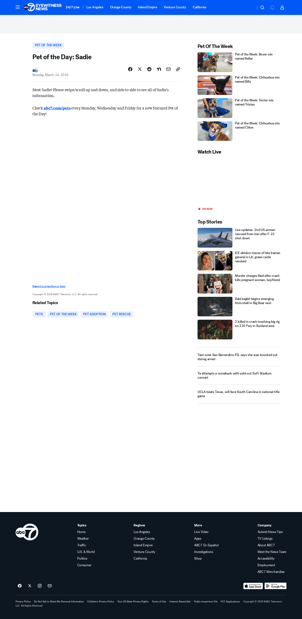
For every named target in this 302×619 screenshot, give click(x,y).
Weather (83, 538)
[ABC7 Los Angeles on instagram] (40, 586)
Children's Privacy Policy (100, 601)
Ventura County (175, 7)
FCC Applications (230, 601)
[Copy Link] (178, 69)
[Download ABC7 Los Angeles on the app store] (253, 586)
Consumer (84, 565)
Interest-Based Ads (180, 601)
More (198, 525)
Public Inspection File (205, 601)
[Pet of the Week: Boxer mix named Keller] (239, 62)
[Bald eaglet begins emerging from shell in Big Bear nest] (239, 307)
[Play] (239, 181)
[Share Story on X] (139, 69)
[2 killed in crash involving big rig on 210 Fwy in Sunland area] (239, 329)
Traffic (81, 545)
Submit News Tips (270, 532)
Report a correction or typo (48, 286)
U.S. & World (86, 552)
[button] (17, 7)
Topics (81, 525)
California (199, 7)
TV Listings (265, 538)
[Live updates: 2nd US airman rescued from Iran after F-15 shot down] (239, 238)
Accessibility (266, 558)
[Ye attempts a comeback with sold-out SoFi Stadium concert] (239, 377)
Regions (139, 525)
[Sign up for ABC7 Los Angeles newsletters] (49, 586)
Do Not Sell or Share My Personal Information (59, 601)
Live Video (201, 532)
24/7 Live (73, 7)
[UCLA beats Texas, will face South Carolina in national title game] (239, 395)
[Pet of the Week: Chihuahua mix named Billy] (239, 85)
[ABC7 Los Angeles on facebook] (20, 586)
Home (81, 532)
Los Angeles (94, 7)
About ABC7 (266, 545)
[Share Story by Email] (168, 69)
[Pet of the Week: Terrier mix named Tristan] (239, 108)
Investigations (203, 552)
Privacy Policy (23, 601)
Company (264, 525)
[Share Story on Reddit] (149, 69)
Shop (198, 558)
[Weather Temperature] (249, 7)
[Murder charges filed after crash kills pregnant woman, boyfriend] (239, 284)
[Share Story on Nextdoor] (158, 69)
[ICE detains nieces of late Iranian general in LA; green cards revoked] (239, 261)
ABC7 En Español (206, 545)
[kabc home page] (27, 532)
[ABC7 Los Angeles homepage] (42, 7)
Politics (82, 558)
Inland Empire (147, 7)
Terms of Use (159, 601)
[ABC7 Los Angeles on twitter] (30, 586)
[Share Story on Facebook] (130, 69)
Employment (266, 565)
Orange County (120, 7)
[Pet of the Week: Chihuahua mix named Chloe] (239, 131)
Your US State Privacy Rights (133, 601)
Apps (197, 538)
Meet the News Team (272, 552)
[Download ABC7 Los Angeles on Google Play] (275, 586)
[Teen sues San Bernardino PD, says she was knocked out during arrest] (239, 357)
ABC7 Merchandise (271, 572)
